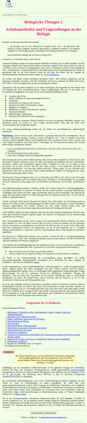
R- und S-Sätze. (14, 374)
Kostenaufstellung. (51, 75)
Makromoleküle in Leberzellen (19, 330)
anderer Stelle (20, 394)
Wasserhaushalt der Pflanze (18, 321)
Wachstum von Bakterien (17, 332)
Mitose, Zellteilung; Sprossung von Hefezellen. (26, 319)
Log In (10, 6)
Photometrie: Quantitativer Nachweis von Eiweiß (26, 328)
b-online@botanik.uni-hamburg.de (53, 417)
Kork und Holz (13, 323)
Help (9, 4)
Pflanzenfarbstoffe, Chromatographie (22, 326)
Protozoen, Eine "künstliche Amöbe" (21, 317)
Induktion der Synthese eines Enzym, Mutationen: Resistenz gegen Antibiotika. (38, 339)
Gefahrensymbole (77, 370)
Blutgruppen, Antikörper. (17, 341)
